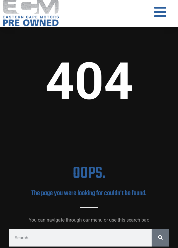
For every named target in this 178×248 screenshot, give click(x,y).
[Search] (160, 238)
